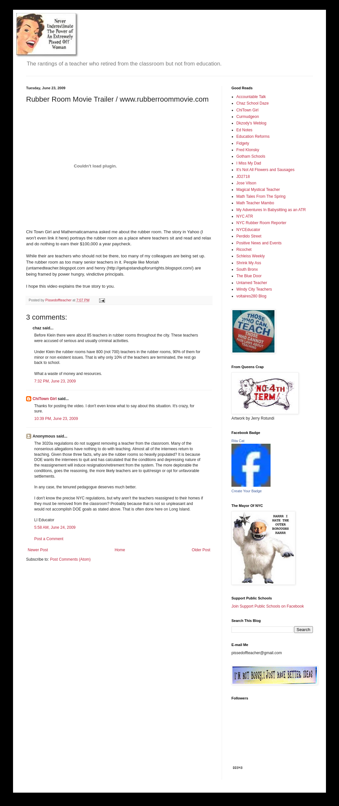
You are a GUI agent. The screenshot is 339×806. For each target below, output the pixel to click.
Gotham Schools (250, 156)
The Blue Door (248, 276)
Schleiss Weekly (250, 256)
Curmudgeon (247, 116)
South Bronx (247, 269)
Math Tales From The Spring (261, 196)
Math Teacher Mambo (255, 203)
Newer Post (38, 550)
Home (120, 550)
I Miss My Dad (248, 163)
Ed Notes (244, 130)
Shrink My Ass (248, 263)
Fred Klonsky (247, 150)
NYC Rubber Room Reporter (261, 223)
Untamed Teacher (251, 283)
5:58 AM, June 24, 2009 (55, 527)
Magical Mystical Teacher (258, 189)
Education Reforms (253, 136)
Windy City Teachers (254, 289)
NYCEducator (248, 229)
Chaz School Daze (252, 103)
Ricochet (244, 249)
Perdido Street (248, 236)
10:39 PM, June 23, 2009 (56, 418)
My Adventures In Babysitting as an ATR (271, 210)
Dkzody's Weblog (251, 123)
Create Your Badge (246, 491)
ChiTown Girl (45, 398)
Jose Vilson (246, 183)
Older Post (201, 550)
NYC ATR (244, 216)
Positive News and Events (259, 243)
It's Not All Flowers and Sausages (265, 169)
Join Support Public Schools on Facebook (267, 606)
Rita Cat (237, 441)
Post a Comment (48, 539)
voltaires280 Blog (251, 296)
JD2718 (243, 176)
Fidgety (242, 143)
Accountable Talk (251, 96)
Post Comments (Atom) (70, 559)
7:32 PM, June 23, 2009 (55, 381)
